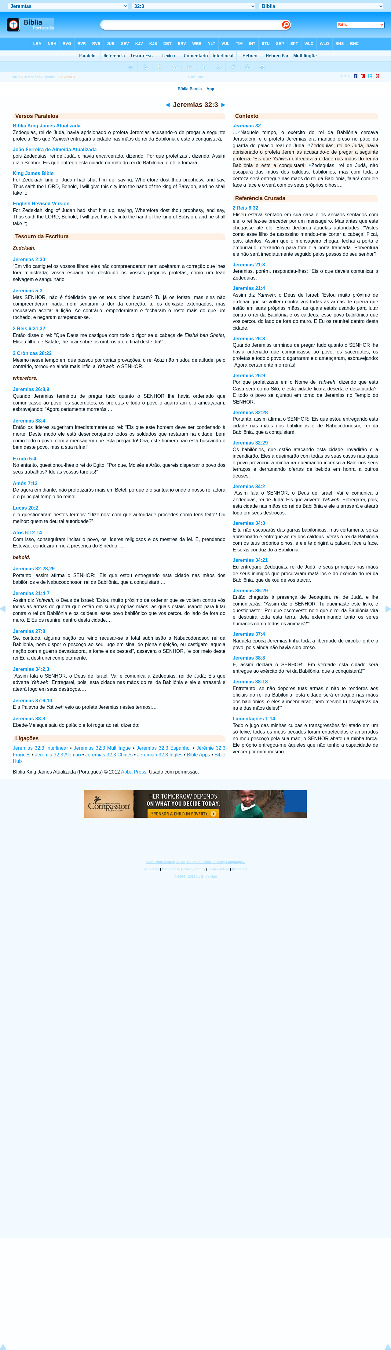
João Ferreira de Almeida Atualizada (55, 149)
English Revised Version (41, 203)
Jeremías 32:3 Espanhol (164, 748)
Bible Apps (198, 754)
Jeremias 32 (247, 125)
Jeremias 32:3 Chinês (109, 754)
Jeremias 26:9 (249, 375)
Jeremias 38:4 (29, 420)
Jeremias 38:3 (249, 657)
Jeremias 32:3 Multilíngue (102, 748)
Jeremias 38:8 (29, 718)
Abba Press (133, 771)
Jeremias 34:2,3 (31, 669)
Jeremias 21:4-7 (31, 593)
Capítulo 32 (50, 77)
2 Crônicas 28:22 (32, 353)
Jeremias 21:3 (249, 264)
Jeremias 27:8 (29, 631)
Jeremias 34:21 (250, 560)
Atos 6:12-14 (27, 532)
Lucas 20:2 (25, 507)
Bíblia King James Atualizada (47, 125)
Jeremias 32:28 (250, 412)
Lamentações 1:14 (254, 718)
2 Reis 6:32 (245, 207)
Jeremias (31, 77)
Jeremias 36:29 (250, 590)
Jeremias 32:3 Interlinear (40, 748)
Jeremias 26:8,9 (31, 389)
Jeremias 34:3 (249, 523)
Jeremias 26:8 (249, 338)
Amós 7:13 (25, 483)
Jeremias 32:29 (250, 442)
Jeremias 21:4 (249, 288)
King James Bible (33, 173)
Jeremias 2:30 (29, 259)
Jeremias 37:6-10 (32, 700)
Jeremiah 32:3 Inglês (160, 754)
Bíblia (16, 77)
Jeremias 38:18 (250, 681)
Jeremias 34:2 (249, 486)
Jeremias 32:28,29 (34, 568)
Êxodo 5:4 (24, 458)
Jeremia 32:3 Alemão (58, 754)
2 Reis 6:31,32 (29, 328)
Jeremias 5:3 (27, 290)
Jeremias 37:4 (249, 634)
